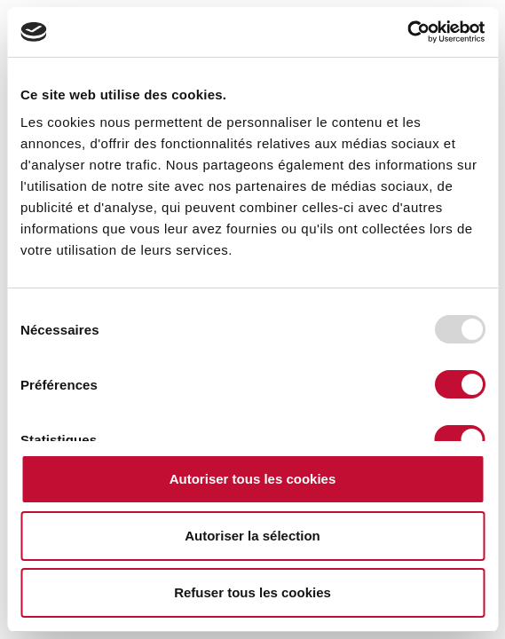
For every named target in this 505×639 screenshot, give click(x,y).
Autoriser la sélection (252, 535)
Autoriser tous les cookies (253, 478)
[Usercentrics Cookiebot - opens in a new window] (407, 31)
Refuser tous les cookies (252, 592)
